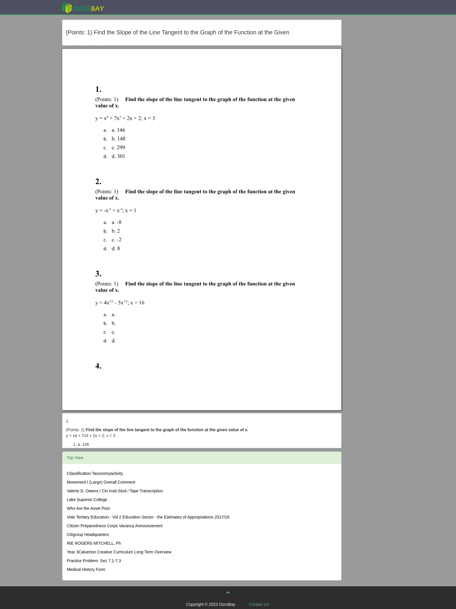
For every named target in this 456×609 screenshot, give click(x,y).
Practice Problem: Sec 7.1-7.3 (94, 560)
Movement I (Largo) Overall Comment (101, 482)
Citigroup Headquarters (88, 534)
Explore (126, 7)
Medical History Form (86, 569)
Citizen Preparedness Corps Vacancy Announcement (115, 525)
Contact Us (259, 604)
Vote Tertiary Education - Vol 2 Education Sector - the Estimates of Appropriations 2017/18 (148, 517)
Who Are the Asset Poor (88, 508)
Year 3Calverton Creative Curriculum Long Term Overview (119, 552)
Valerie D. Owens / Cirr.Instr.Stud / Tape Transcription (115, 491)
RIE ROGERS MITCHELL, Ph (94, 543)
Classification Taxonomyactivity (95, 473)
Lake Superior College (87, 499)
